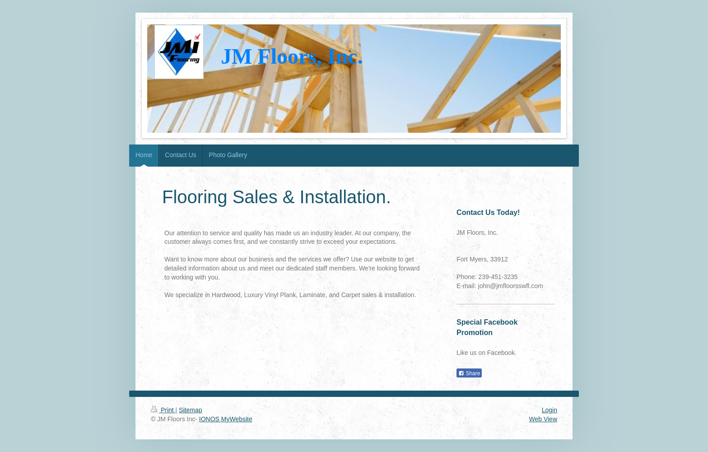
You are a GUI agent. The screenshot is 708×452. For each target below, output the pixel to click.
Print (163, 410)
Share (469, 373)
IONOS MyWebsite (225, 419)
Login (549, 410)
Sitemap (190, 410)
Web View (543, 419)
